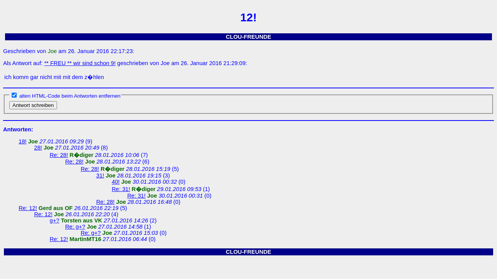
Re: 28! (59, 155)
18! (22, 141)
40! (115, 182)
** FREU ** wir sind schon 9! (80, 63)
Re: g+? (75, 227)
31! (100, 175)
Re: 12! (28, 208)
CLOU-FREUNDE (248, 37)
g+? (54, 220)
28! (38, 148)
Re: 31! (121, 189)
